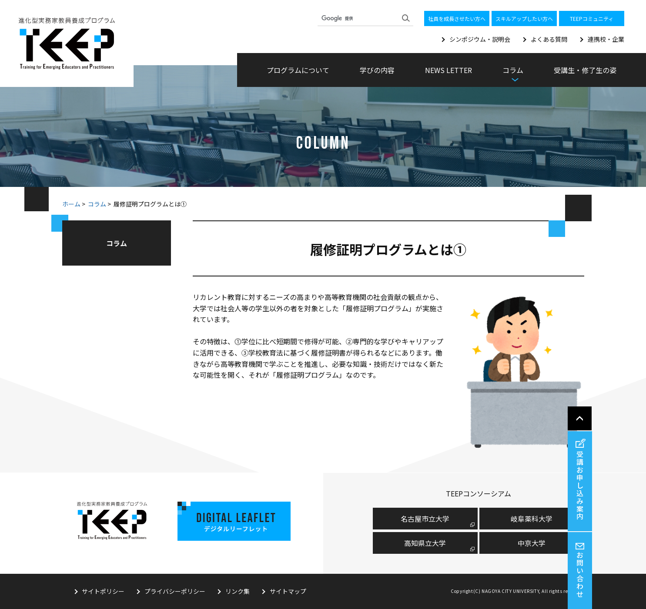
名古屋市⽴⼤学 (425, 518)
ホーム (71, 204)
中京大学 (532, 542)
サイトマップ (288, 591)
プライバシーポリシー (175, 591)
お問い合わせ (634, 574)
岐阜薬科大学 (531, 518)
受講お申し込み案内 (634, 485)
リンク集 (238, 591)
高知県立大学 (425, 542)
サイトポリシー (103, 591)
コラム (97, 204)
